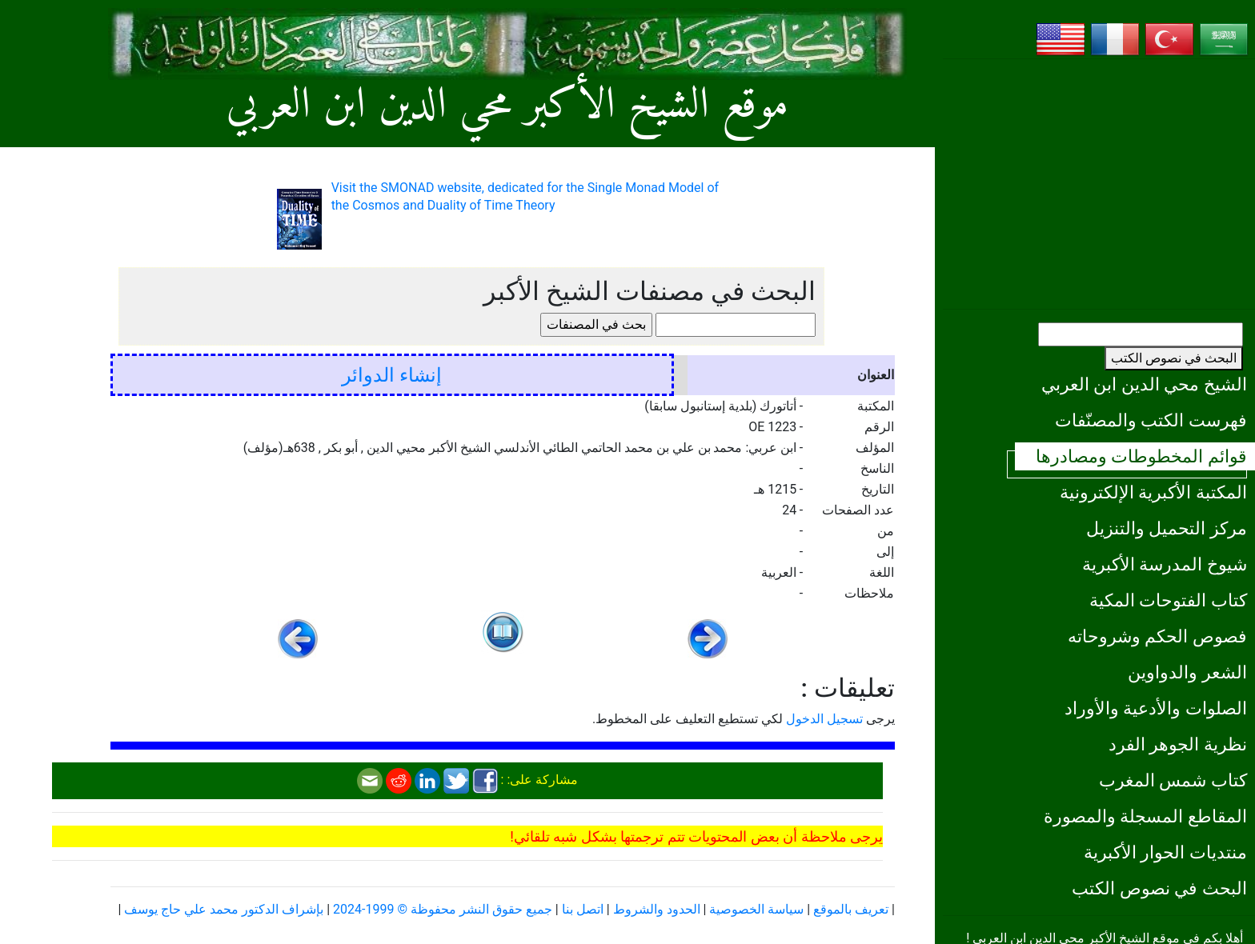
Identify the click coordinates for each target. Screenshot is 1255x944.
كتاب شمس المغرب (1173, 780)
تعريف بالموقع (850, 909)
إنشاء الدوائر (392, 375)
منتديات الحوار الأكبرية (1165, 852)
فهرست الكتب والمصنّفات (1151, 420)
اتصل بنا (582, 909)
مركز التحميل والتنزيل (1166, 528)
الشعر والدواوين (1187, 672)
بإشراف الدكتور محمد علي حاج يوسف (223, 909)
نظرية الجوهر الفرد (1178, 744)
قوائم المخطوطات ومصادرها (1141, 456)
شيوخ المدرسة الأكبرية (1164, 564)
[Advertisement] (1099, 184)
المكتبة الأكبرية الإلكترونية (1153, 492)
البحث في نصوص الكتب (1174, 358)
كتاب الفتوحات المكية (1168, 600)
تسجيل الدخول (824, 718)
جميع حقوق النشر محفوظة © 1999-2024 (442, 909)
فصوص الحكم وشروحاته (1157, 636)
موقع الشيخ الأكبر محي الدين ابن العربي (508, 106)
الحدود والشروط (656, 909)
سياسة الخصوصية (756, 909)
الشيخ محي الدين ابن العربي (1144, 384)
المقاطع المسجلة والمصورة (1145, 816)
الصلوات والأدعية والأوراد (1156, 708)
